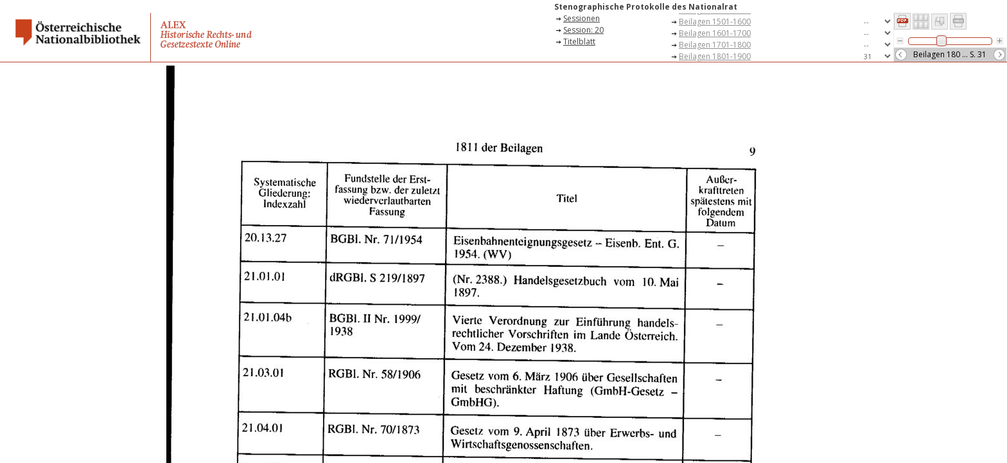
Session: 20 (583, 29)
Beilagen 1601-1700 (715, 33)
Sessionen (581, 18)
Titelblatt (579, 41)
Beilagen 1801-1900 (715, 56)
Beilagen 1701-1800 (715, 44)
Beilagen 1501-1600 (715, 21)
